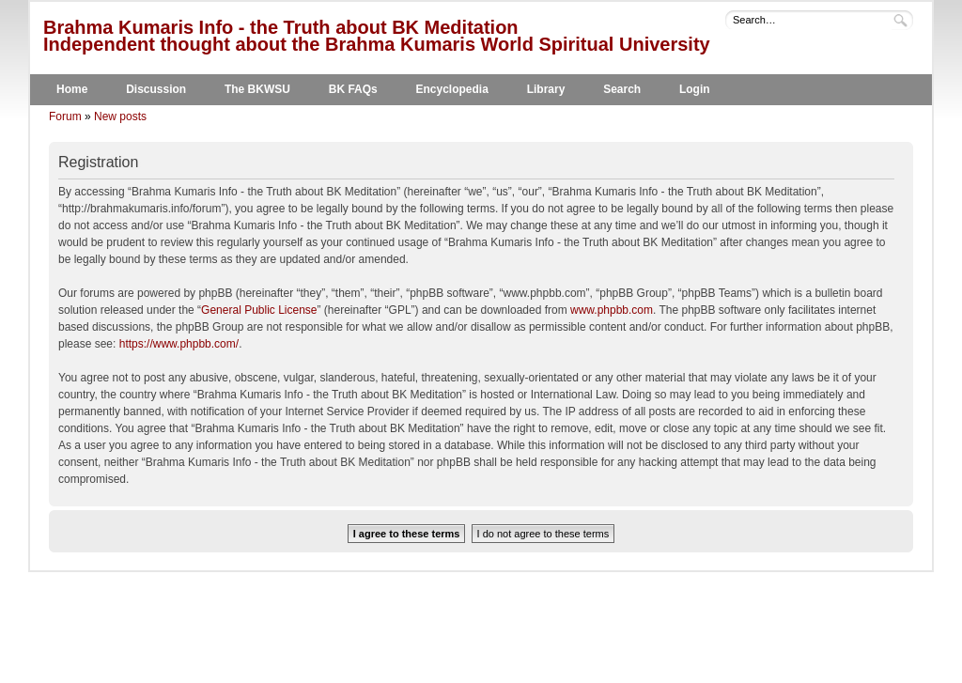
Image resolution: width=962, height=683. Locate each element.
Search (622, 89)
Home (71, 89)
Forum (65, 116)
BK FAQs (353, 89)
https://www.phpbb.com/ (179, 343)
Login (694, 89)
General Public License (259, 310)
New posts (120, 116)
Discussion (156, 89)
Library (546, 89)
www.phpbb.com (611, 310)
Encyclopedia (452, 89)
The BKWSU (257, 89)
